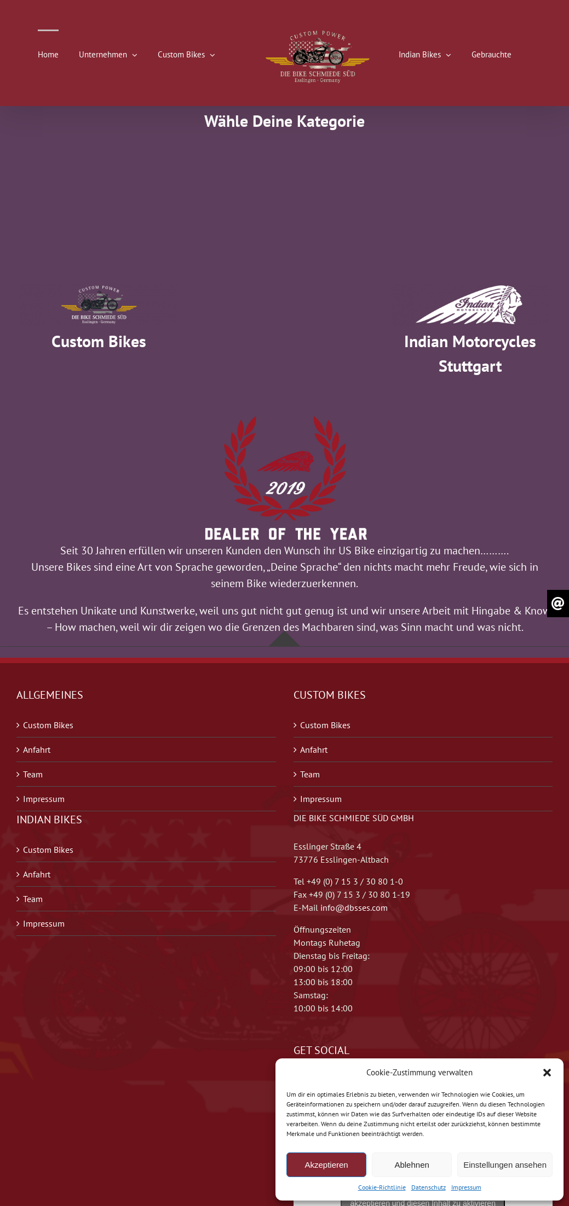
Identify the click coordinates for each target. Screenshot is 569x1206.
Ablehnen (411, 1164)
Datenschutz (428, 1187)
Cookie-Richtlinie (382, 1187)
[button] (547, 1072)
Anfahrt (36, 749)
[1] (470, 289)
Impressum (466, 1187)
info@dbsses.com (354, 907)
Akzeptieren (326, 1164)
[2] (98, 289)
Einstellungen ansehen (505, 1164)
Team (33, 774)
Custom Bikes (48, 724)
